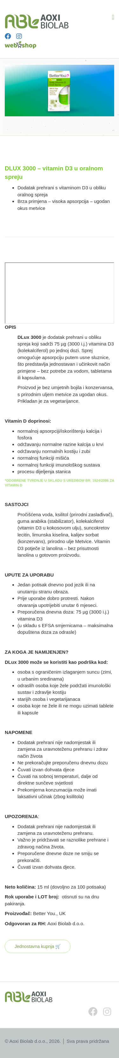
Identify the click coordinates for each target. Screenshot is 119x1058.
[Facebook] (8, 36)
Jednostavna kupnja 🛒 (38, 946)
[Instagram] (19, 36)
